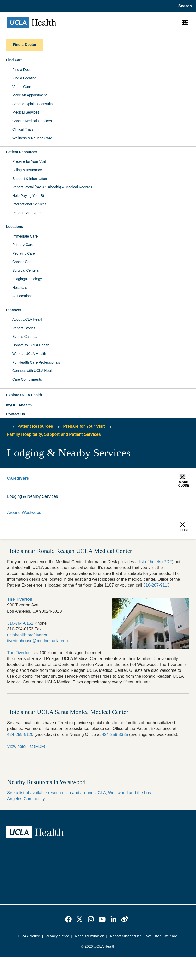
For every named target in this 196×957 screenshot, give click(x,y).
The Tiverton (19, 652)
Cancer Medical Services (32, 121)
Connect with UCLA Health (33, 371)
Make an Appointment (29, 95)
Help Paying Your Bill (28, 196)
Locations (14, 227)
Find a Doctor (23, 70)
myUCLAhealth (19, 405)
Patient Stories (23, 328)
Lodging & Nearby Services (32, 496)
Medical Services (25, 112)
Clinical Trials (22, 129)
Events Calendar (25, 336)
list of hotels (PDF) (156, 561)
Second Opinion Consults (32, 104)
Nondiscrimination (89, 936)
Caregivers (18, 478)
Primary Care (22, 245)
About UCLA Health (27, 319)
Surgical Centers (25, 270)
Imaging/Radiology (27, 279)
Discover (13, 310)
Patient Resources (21, 152)
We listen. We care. (162, 936)
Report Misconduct (125, 936)
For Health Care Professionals (36, 362)
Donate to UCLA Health (31, 345)
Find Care (14, 60)
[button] (98, 395)
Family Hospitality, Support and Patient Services (54, 434)
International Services (29, 204)
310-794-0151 (20, 623)
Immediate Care (25, 236)
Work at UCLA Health (29, 354)
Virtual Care (21, 87)
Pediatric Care (23, 253)
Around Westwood (24, 512)
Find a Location (24, 78)
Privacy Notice (57, 936)
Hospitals (19, 287)
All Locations (22, 296)
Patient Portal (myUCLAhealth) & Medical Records (52, 187)
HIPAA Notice (29, 936)
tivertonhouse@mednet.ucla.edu (37, 640)
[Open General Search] (184, 6)
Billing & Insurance (27, 170)
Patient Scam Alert (27, 213)
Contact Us (15, 414)
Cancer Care (22, 262)
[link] (68, 919)
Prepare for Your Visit (29, 161)
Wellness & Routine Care (32, 138)
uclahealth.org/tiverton (27, 634)
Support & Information (29, 179)
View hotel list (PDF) (26, 746)
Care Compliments (27, 379)
